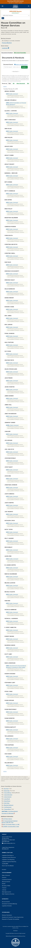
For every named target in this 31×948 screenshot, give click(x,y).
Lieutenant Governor (7, 879)
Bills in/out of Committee (20, 52)
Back (5, 86)
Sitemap (4, 915)
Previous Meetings (7, 43)
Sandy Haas (6, 790)
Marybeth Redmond (8, 805)
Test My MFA (5, 863)
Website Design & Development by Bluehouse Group (15, 936)
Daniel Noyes (7, 801)
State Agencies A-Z (6, 892)
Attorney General (6, 881)
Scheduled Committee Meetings (9, 903)
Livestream (5, 48)
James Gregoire (7, 797)
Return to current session (15, 2)
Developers (15, 930)
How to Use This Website (8, 865)
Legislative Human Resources (9, 857)
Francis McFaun (7, 792)
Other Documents (21, 83)
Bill (13, 83)
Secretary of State (6, 885)
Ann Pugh (6, 788)
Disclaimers (9, 915)
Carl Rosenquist (7, 807)
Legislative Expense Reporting (9, 861)
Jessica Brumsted (8, 794)
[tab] (7, 53)
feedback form (25, 926)
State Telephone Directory (8, 894)
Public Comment (12, 94)
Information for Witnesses (8, 813)
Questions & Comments (7, 917)
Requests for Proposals (7, 919)
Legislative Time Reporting (8, 859)
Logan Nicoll (7, 799)
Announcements (6, 901)
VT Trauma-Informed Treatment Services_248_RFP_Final (9, 821)
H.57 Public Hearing (7, 818)
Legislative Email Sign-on (8, 855)
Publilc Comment (12, 559)
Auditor (3, 883)
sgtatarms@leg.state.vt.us (8, 843)
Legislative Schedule (7, 906)
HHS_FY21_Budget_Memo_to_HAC (11, 824)
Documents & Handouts (7, 52)
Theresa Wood (7, 809)
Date (9, 83)
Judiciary (4, 890)
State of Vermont (6, 875)
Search (24, 67)
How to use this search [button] (21, 64)
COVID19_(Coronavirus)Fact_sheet (10, 826)
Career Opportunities (18, 917)
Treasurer (4, 887)
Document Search (15, 65)
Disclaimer (4, 869)
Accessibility (16, 919)
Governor (4, 877)
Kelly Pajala (6, 803)
